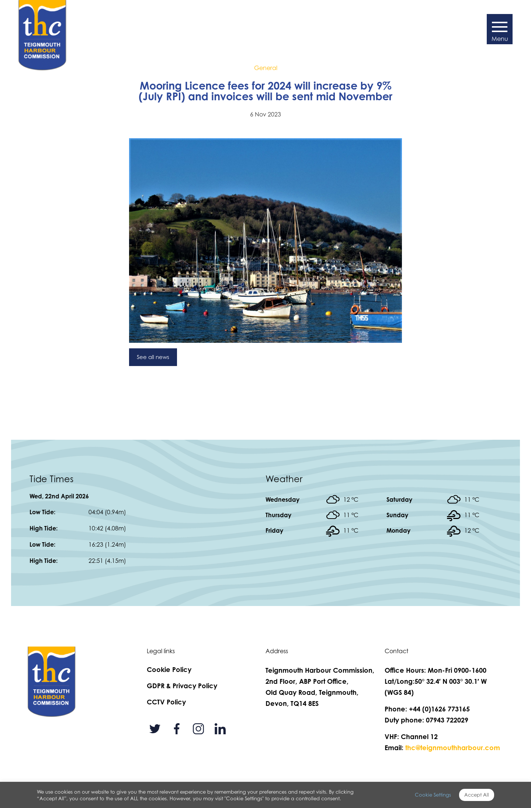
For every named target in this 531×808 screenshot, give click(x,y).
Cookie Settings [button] (433, 795)
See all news (153, 357)
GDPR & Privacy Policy (182, 686)
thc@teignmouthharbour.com (452, 747)
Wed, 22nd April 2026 (59, 496)
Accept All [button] (476, 795)
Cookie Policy (169, 669)
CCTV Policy (166, 702)
